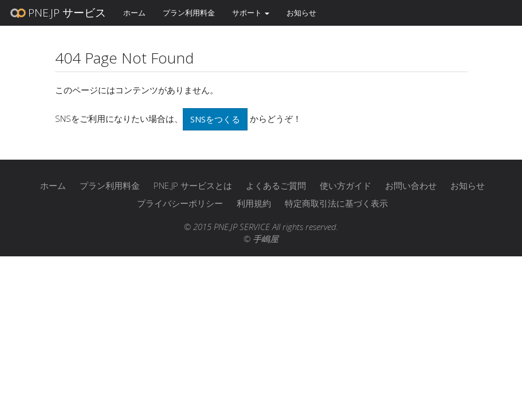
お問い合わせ (411, 185)
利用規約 (254, 203)
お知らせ (301, 12)
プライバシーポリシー (180, 203)
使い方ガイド (345, 185)
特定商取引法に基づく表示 (336, 203)
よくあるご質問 (276, 185)
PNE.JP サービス (57, 13)
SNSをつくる (215, 119)
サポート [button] (250, 12)
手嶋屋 (265, 238)
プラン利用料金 (189, 12)
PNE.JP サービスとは (193, 185)
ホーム (134, 12)
